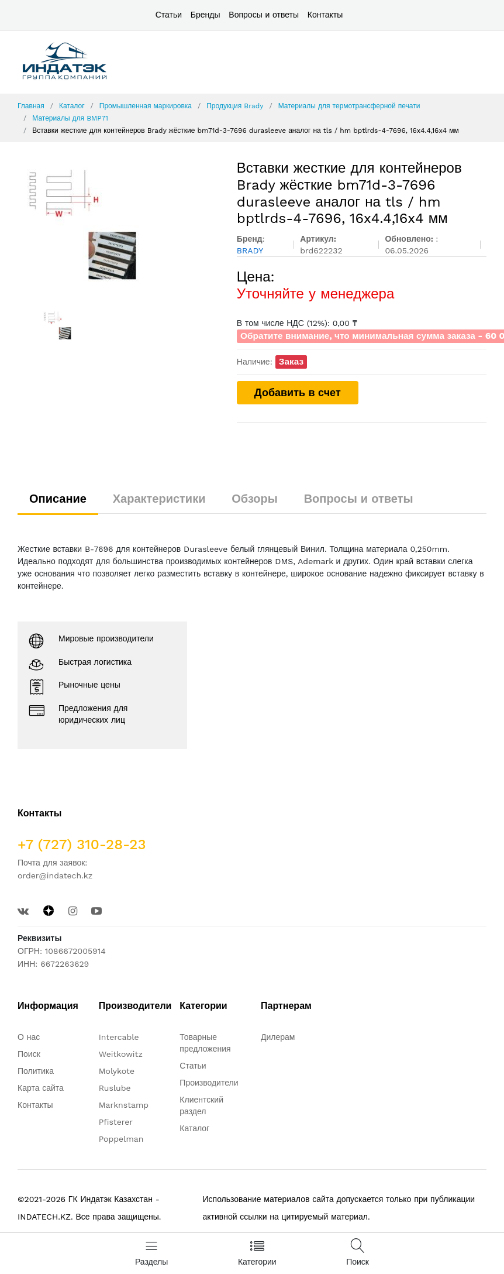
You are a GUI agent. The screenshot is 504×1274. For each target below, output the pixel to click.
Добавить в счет (297, 392)
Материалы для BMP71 (70, 118)
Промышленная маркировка (145, 106)
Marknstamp (124, 1105)
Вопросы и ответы (264, 14)
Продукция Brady (234, 106)
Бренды (205, 14)
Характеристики (159, 499)
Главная (31, 106)
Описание (58, 499)
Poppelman (121, 1138)
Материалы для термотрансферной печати (349, 106)
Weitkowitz (121, 1054)
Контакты (325, 14)
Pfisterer (116, 1122)
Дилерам (278, 1037)
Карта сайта (41, 1088)
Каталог (72, 106)
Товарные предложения (204, 1042)
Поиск (29, 1054)
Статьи (169, 14)
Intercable (119, 1037)
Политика (36, 1071)
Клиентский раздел (201, 1105)
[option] (118, 225)
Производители (208, 1082)
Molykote (116, 1071)
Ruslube (115, 1088)
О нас (29, 1037)
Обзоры (255, 499)
